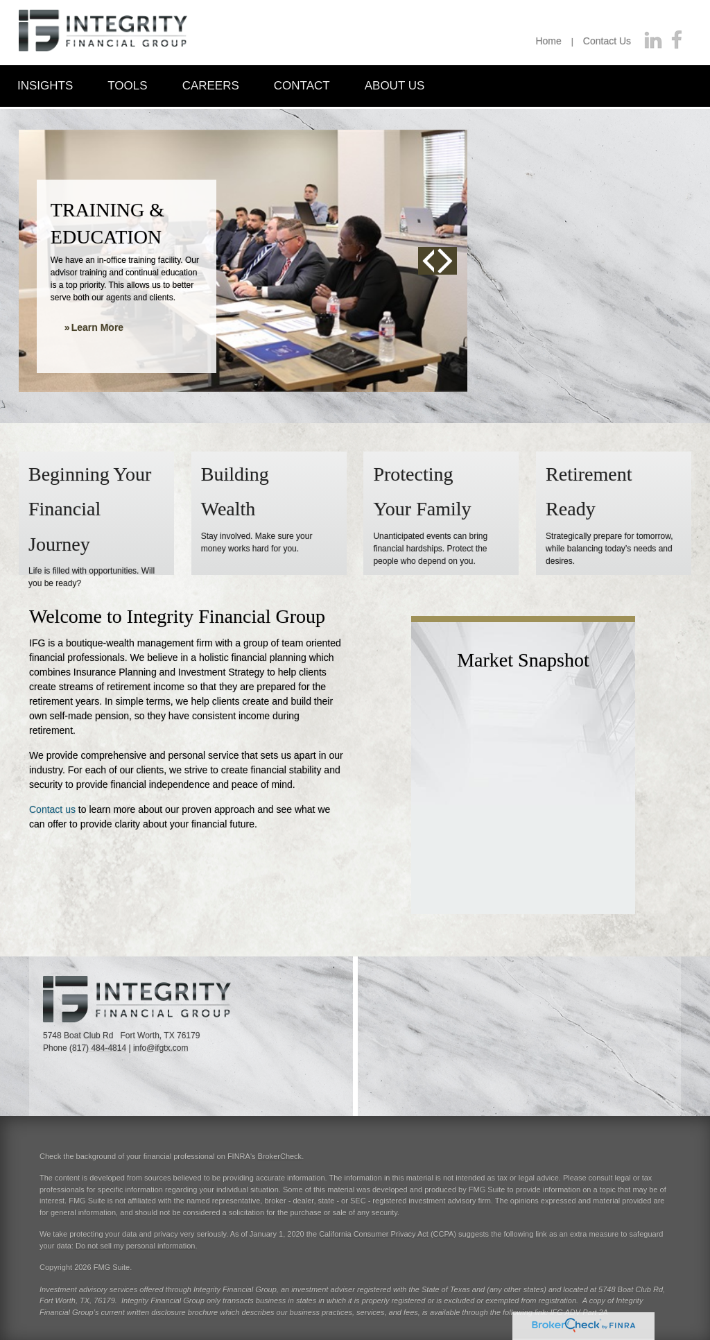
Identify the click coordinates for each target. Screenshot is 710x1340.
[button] (45, 85)
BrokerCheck (280, 1156)
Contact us (52, 809)
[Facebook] (676, 41)
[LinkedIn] (653, 41)
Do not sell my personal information (135, 1246)
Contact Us (607, 40)
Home (548, 40)
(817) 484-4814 (97, 1048)
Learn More (97, 327)
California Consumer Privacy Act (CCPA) (387, 1234)
